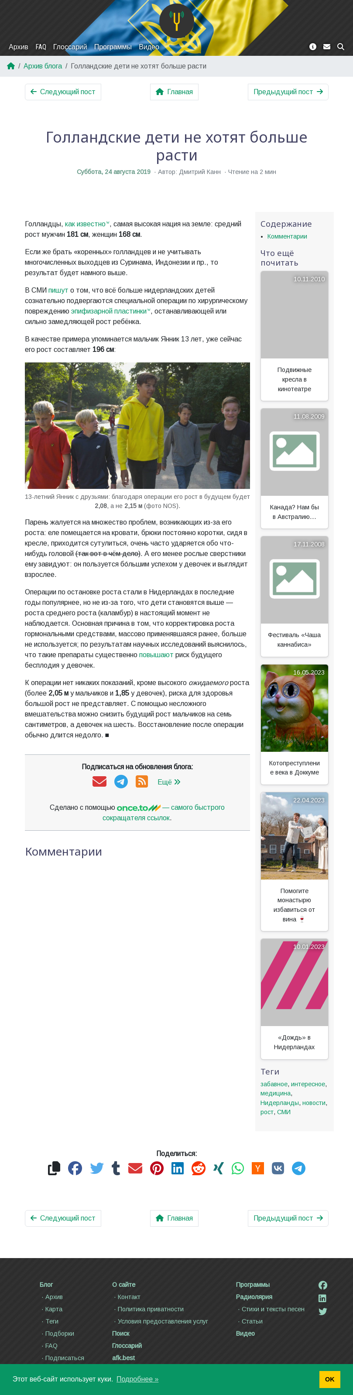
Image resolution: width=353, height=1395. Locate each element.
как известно (85, 224)
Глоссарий (70, 47)
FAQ (40, 47)
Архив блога (43, 66)
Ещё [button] (169, 782)
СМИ (284, 1111)
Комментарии (287, 236)
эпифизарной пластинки (109, 311)
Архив (18, 47)
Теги (49, 1321)
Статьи (249, 1321)
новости (314, 1102)
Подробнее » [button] (137, 1379)
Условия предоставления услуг (160, 1321)
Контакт (126, 1296)
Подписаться (62, 1357)
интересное (308, 1084)
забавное (274, 1084)
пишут (58, 290)
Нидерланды (279, 1102)
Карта (51, 1309)
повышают (156, 654)
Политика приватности (148, 1309)
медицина (275, 1093)
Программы (113, 47)
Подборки (57, 1333)
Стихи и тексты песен (270, 1309)
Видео (149, 47)
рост (267, 1111)
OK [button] (330, 1379)
